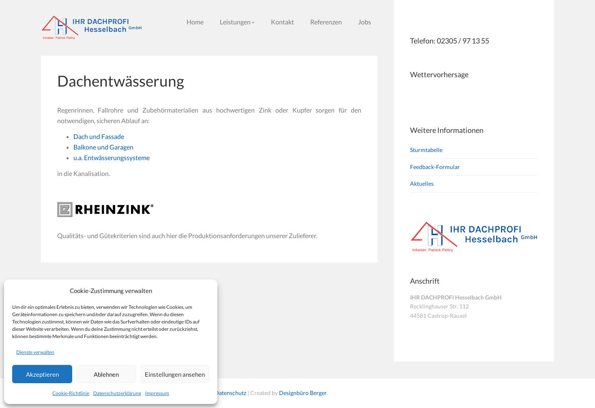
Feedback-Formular (435, 166)
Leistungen (237, 22)
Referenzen (326, 22)
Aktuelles (422, 183)
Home (195, 22)
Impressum (157, 393)
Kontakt (282, 22)
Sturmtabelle (426, 149)
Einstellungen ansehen (175, 374)
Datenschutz (230, 392)
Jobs (364, 22)
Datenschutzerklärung (117, 393)
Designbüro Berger (302, 392)
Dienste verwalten (35, 352)
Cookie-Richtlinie (70, 393)
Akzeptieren (42, 374)
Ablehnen (106, 374)
